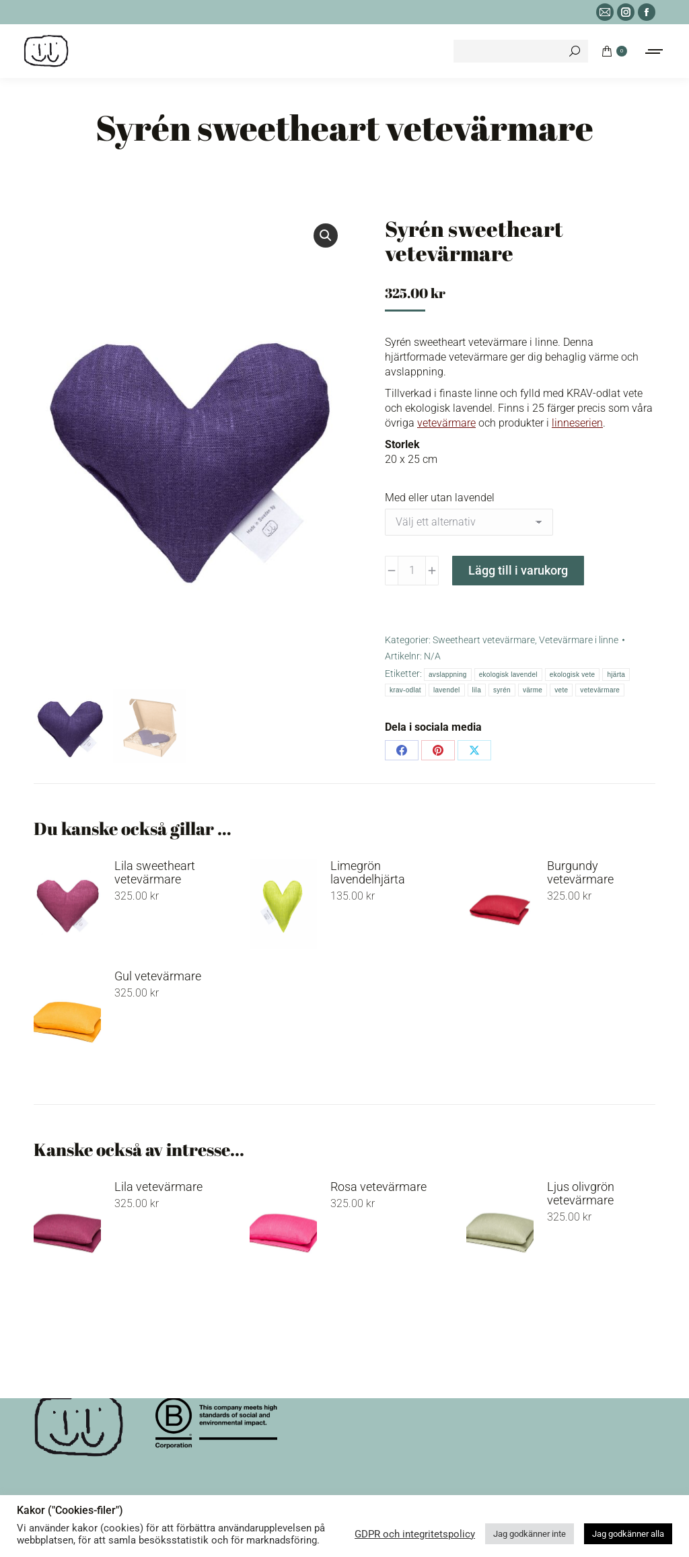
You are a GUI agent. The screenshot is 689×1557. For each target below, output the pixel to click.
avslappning (448, 674)
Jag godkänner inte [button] (529, 1534)
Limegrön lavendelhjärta (367, 872)
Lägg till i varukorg (518, 570)
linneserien (577, 423)
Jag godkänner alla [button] (628, 1534)
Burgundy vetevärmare (580, 872)
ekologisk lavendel (508, 674)
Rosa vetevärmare (378, 1187)
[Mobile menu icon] (655, 51)
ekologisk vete (572, 674)
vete (561, 690)
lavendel (446, 690)
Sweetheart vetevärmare (484, 640)
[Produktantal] (411, 570)
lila (476, 690)
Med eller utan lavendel (440, 497)
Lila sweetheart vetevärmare (154, 872)
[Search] (521, 51)
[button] (326, 235)
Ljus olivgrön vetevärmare (580, 1193)
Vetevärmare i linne (578, 640)
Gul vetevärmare (157, 976)
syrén (502, 690)
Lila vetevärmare (158, 1187)
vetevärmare (446, 423)
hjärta (616, 674)
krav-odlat (405, 690)
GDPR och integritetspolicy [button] (415, 1534)
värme (532, 690)
